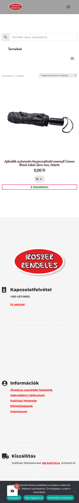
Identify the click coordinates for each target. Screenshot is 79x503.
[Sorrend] (58, 75)
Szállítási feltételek (23, 400)
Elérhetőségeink (21, 406)
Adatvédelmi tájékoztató (27, 395)
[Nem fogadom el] (74, 492)
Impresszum (18, 411)
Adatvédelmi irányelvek (60, 497)
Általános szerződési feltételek (31, 390)
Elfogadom (14, 497)
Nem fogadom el (34, 497)
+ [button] (41, 179)
